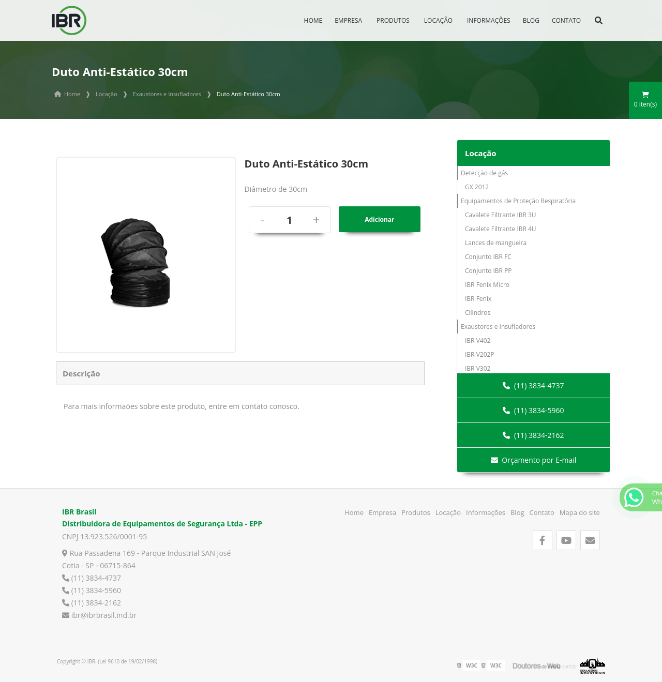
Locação (438, 20)
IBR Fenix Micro (487, 284)
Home (313, 20)
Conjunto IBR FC (488, 256)
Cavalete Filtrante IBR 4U (500, 228)
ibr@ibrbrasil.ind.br (99, 615)
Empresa (348, 20)
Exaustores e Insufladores (498, 326)
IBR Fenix (478, 298)
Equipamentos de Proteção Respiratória (518, 200)
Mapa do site (580, 512)
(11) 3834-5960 (533, 410)
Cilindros (477, 312)
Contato (566, 20)
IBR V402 (477, 340)
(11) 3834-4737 (533, 385)
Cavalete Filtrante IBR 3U (500, 214)
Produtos (393, 20)
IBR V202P (479, 354)
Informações (488, 20)
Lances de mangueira (495, 242)
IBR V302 (477, 368)
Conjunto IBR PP (488, 270)
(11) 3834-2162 (533, 435)
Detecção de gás (484, 173)
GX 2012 (477, 187)
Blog (531, 20)
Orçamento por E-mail (534, 460)
